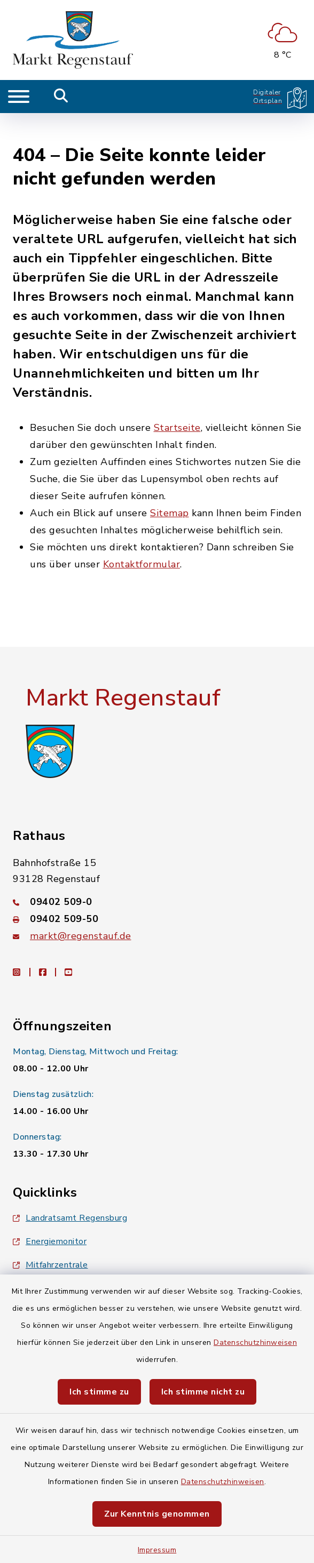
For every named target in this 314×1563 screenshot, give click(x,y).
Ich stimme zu (99, 1392)
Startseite (177, 396)
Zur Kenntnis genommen (157, 1514)
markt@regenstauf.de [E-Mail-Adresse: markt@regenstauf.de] (80, 905)
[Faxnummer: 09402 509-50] (157, 888)
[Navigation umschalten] (18, 96)
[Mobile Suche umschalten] (61, 96)
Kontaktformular (141, 533)
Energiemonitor (50, 1211)
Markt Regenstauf (123, 667)
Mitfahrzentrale (50, 1234)
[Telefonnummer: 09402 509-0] (157, 871)
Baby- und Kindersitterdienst (77, 1258)
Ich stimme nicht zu (203, 1392)
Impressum (157, 1550)
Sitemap (169, 482)
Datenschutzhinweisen (255, 1342)
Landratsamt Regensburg (70, 1187)
